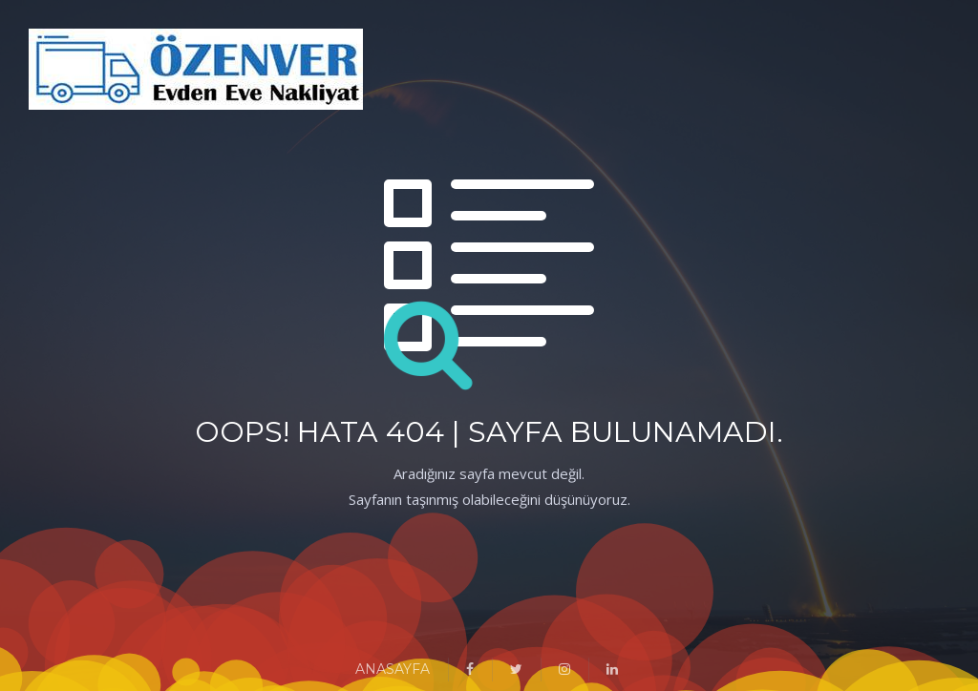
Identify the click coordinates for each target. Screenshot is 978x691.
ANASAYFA (392, 669)
